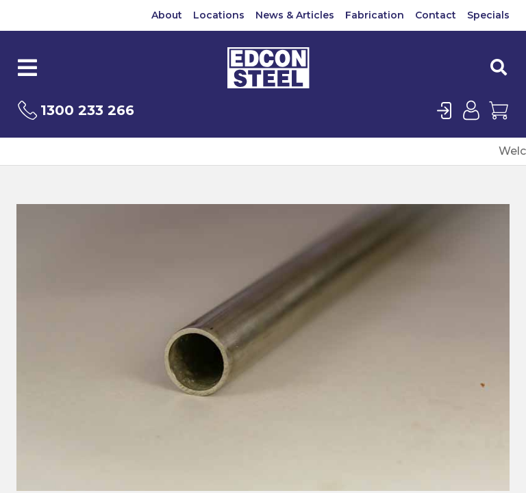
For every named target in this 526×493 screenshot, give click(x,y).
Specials (488, 15)
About (166, 15)
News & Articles (294, 15)
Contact (435, 15)
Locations (219, 15)
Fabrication (374, 15)
